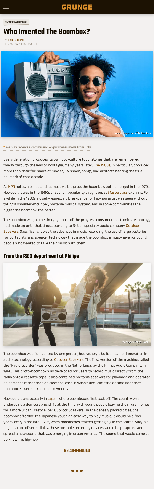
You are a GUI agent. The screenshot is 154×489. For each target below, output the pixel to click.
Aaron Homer (17, 40)
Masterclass (118, 192)
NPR (11, 186)
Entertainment (16, 22)
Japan (53, 398)
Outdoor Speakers (68, 359)
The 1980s (102, 165)
